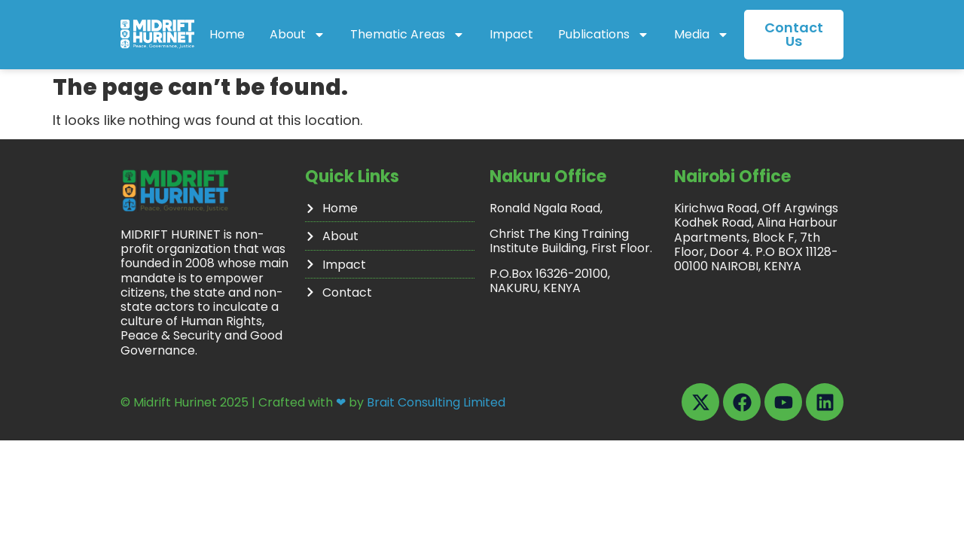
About (297, 34)
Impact (511, 34)
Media (701, 34)
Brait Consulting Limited (436, 388)
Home (227, 34)
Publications (603, 34)
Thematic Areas (407, 34)
